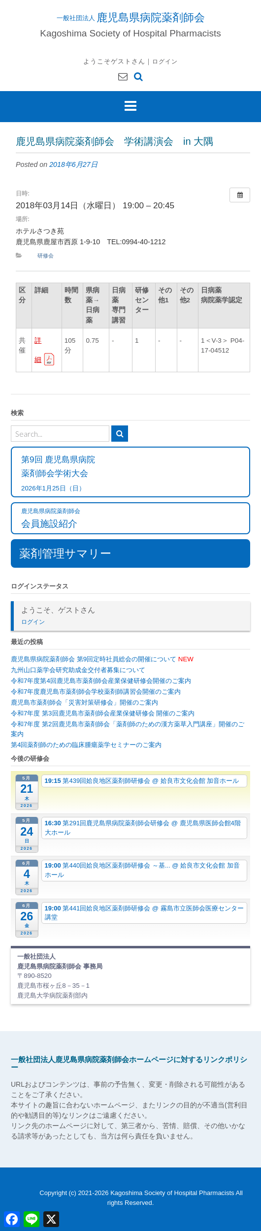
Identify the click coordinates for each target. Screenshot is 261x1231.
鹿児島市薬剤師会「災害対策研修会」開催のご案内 (84, 702)
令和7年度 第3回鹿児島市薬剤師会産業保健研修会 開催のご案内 (103, 713)
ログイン (165, 61)
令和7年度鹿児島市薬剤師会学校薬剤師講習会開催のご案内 (96, 691)
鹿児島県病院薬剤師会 (151, 17)
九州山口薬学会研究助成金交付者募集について (78, 670)
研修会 (45, 256)
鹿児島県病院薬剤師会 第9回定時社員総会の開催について (102, 659)
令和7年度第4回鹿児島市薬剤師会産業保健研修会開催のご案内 (101, 680)
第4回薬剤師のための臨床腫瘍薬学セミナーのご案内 (86, 744)
